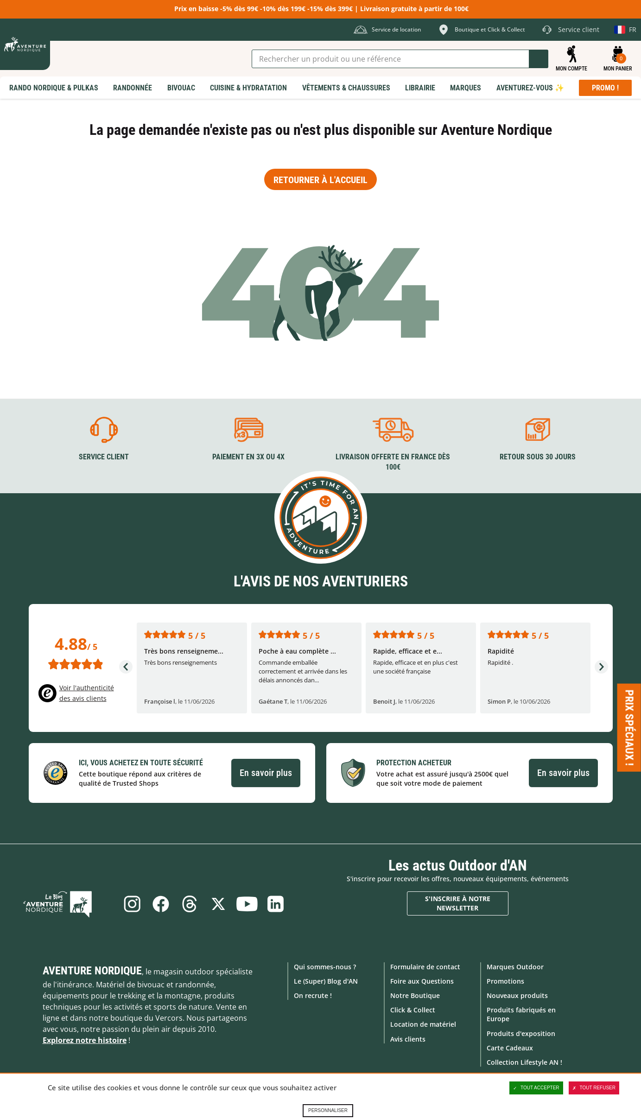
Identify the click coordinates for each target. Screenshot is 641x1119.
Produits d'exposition (521, 1032)
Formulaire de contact (425, 965)
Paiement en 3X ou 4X (248, 455)
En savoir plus (266, 772)
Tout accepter (536, 1088)
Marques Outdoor (515, 965)
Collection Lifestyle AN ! (524, 1061)
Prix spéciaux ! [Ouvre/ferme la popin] (629, 728)
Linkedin (280, 903)
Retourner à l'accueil (320, 179)
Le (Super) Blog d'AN (326, 980)
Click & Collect (412, 1009)
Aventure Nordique (92, 969)
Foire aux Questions (422, 980)
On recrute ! (313, 994)
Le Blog (71, 903)
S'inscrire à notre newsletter (457, 903)
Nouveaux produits (517, 994)
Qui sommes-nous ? (325, 965)
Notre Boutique (415, 994)
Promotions (505, 980)
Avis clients (407, 1038)
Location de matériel (423, 1023)
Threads (188, 903)
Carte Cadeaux (510, 1047)
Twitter (219, 903)
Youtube (249, 903)
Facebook (158, 903)
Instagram (127, 903)
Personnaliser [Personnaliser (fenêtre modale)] (328, 1110)
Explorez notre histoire (85, 1039)
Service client (104, 455)
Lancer (538, 59)
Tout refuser (594, 1088)
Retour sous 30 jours (538, 455)
